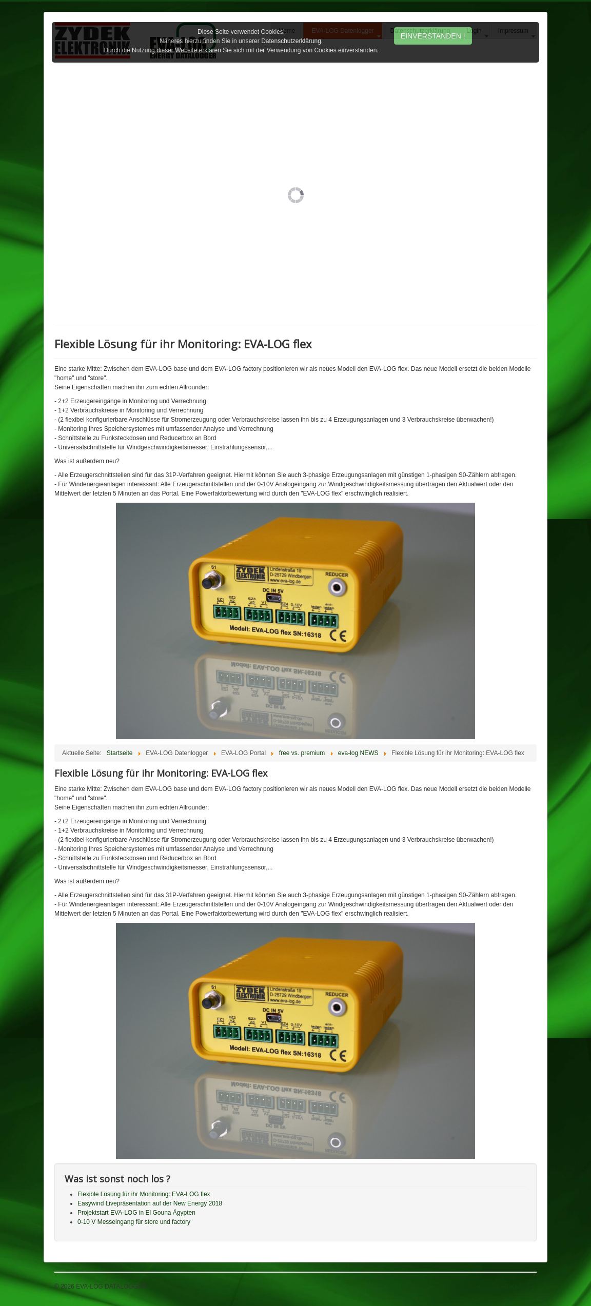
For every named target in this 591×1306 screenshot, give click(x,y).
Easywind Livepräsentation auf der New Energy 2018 (149, 1203)
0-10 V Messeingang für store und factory (133, 1221)
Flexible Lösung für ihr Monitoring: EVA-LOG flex (143, 1194)
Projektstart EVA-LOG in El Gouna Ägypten (136, 1212)
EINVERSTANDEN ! (433, 36)
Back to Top (521, 1286)
